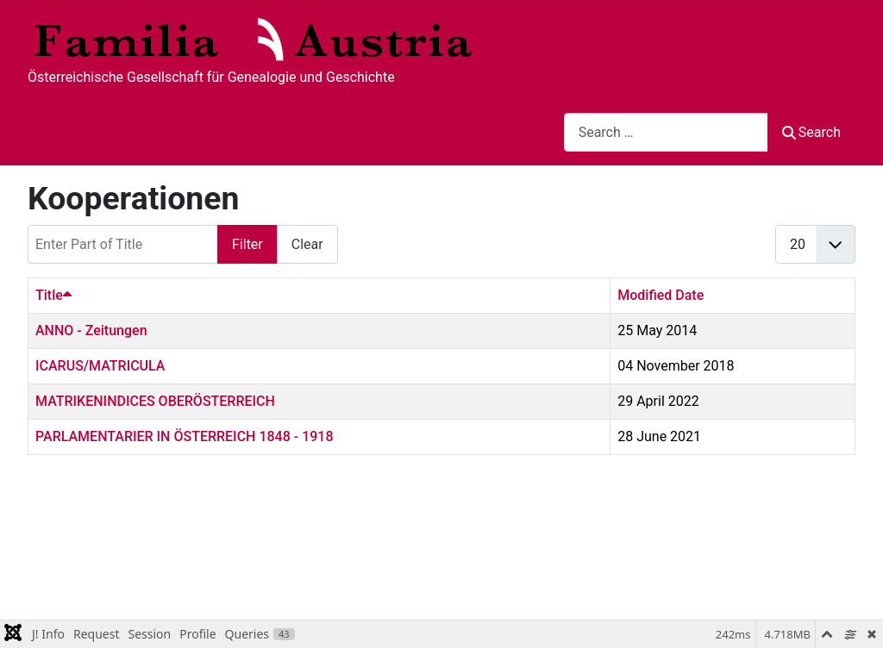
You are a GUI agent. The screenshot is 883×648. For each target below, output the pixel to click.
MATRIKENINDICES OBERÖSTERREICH (155, 401)
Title (53, 295)
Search (811, 132)
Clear (307, 244)
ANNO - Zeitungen (91, 330)
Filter (247, 244)
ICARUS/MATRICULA (100, 366)
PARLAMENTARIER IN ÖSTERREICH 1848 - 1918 (184, 436)
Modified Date (660, 295)
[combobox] (666, 132)
